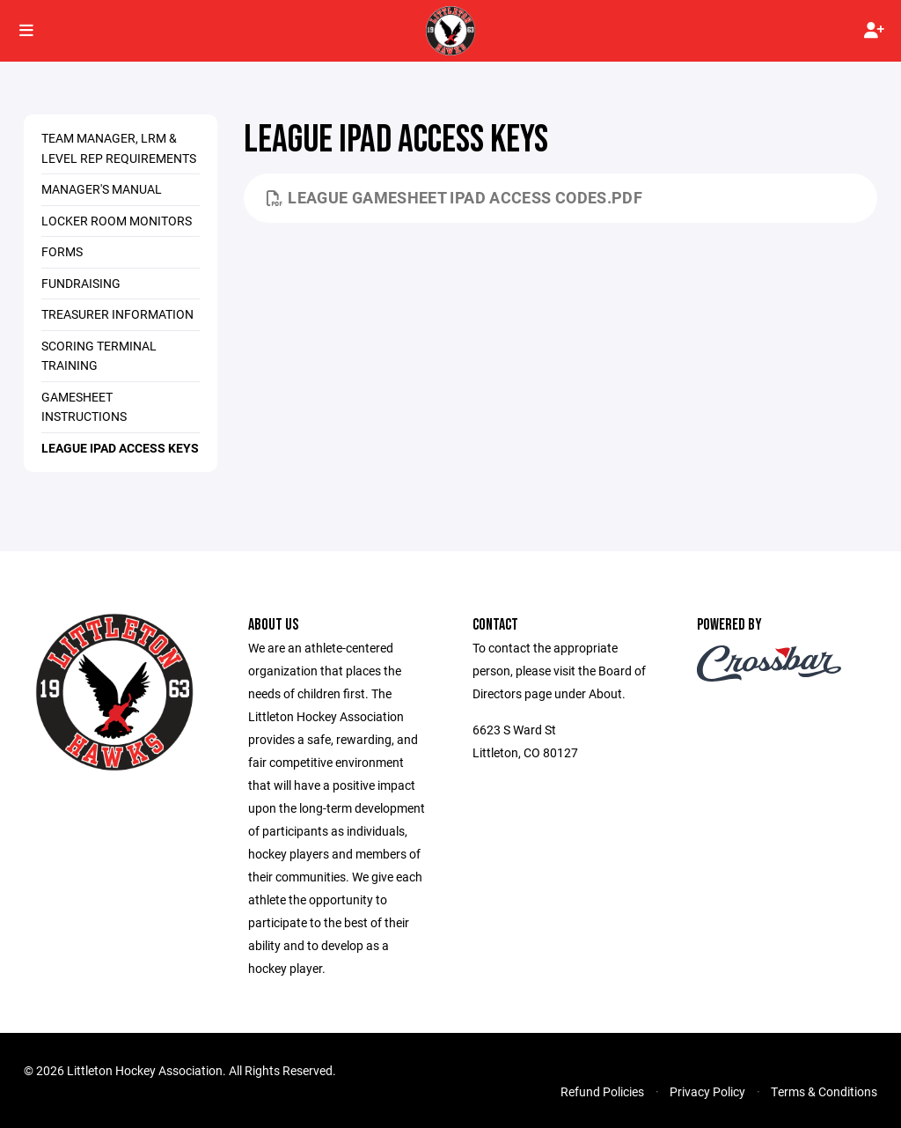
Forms (62, 251)
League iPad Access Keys (120, 447)
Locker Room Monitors (116, 220)
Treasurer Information (117, 314)
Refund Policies (602, 1091)
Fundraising (81, 283)
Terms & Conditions (824, 1091)
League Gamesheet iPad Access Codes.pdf (454, 197)
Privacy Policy (707, 1091)
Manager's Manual (101, 189)
